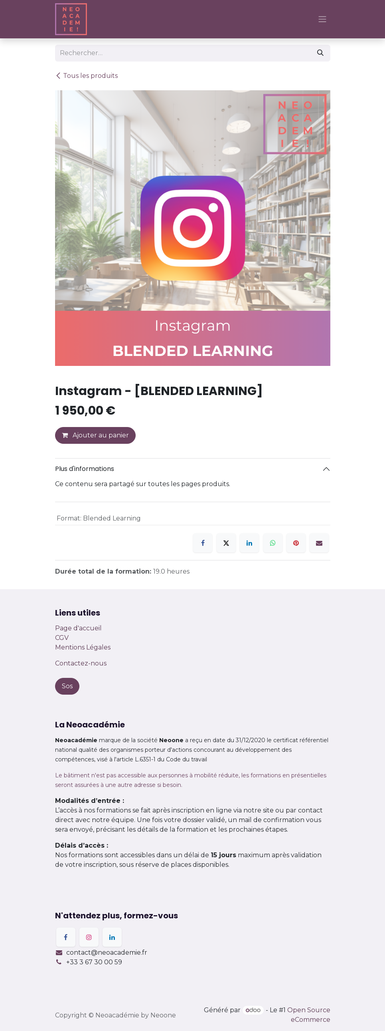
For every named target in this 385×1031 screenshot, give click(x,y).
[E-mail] (319, 542)
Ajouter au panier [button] (95, 435)
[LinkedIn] (249, 542)
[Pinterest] (296, 542)
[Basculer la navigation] (322, 19)
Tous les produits (86, 75)
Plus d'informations (84, 468)
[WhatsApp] (272, 542)
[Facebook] (202, 542)
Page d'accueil (78, 628)
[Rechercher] (320, 53)
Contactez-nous (81, 663)
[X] (226, 542)
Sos (67, 686)
